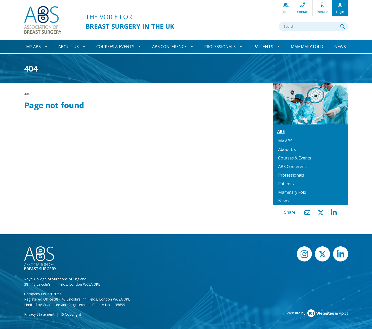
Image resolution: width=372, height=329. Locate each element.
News (340, 46)
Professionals (220, 46)
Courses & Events (115, 46)
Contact (302, 8)
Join (286, 8)
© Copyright (71, 314)
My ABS (33, 46)
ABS (281, 131)
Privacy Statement (39, 314)
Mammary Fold (307, 46)
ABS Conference (169, 46)
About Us (68, 46)
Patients (263, 46)
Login (340, 8)
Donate (322, 8)
